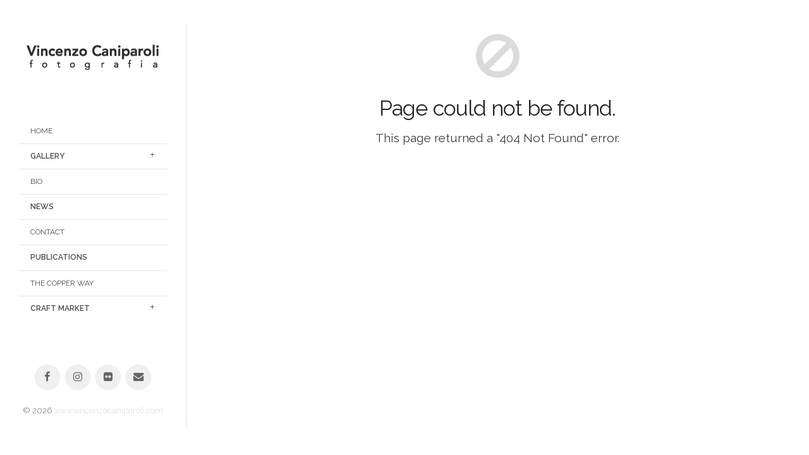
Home (41, 130)
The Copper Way (62, 283)
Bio (36, 181)
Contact (47, 232)
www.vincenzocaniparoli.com (108, 410)
